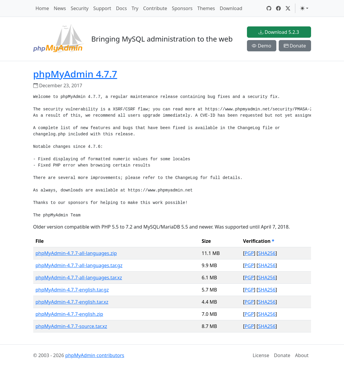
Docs (121, 8)
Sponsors (182, 8)
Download (231, 8)
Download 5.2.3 (279, 32)
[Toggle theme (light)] (304, 8)
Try (134, 8)
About (301, 355)
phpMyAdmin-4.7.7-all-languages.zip (76, 253)
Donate (295, 45)
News (60, 8)
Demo (261, 45)
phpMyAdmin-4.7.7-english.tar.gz (72, 289)
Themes (206, 8)
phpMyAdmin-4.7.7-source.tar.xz (71, 326)
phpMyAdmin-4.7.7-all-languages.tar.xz (79, 277)
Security (79, 8)
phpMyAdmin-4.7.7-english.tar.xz (72, 302)
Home (42, 8)
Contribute (155, 8)
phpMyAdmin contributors (94, 355)
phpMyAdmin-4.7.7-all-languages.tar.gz (79, 265)
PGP (249, 253)
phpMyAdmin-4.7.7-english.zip (69, 314)
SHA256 (266, 253)
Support (102, 8)
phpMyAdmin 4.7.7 (75, 73)
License (261, 355)
